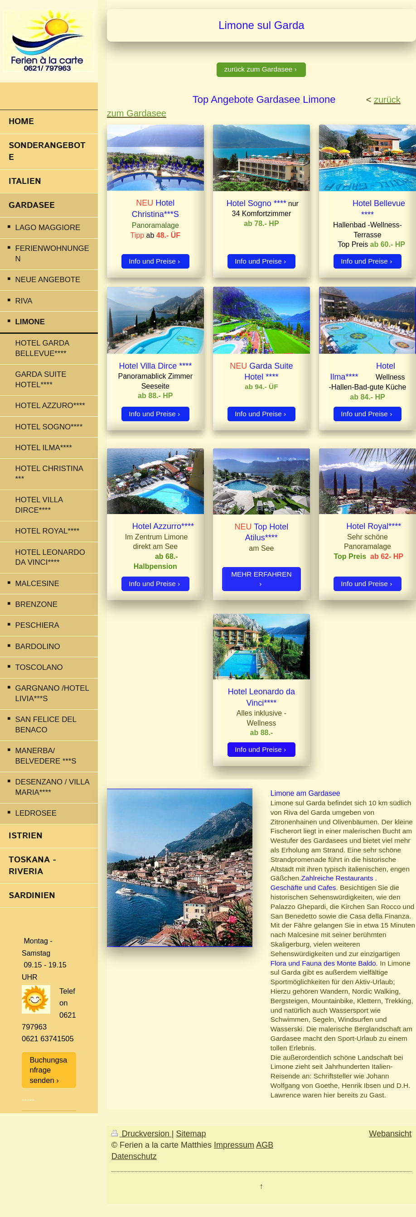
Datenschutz (134, 1156)
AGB (264, 1145)
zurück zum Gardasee (258, 69)
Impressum (234, 1145)
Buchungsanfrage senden (49, 1070)
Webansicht (390, 1133)
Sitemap (191, 1133)
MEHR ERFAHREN (261, 574)
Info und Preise (152, 261)
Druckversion (141, 1133)
